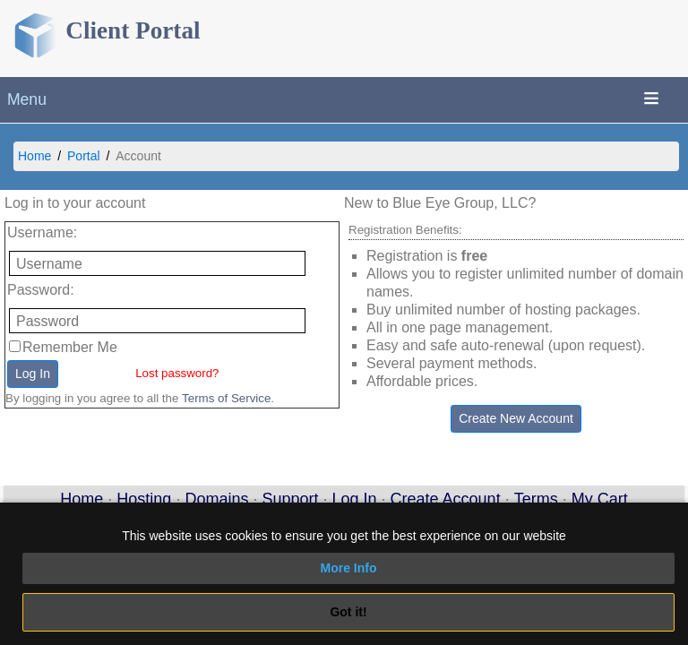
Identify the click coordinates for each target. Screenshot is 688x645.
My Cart (600, 499)
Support (290, 499)
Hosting (143, 499)
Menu (27, 99)
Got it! (348, 612)
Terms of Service (226, 398)
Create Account (446, 499)
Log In (32, 373)
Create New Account (516, 418)
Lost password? (177, 373)
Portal (83, 156)
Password (38, 289)
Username (40, 232)
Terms (536, 499)
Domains (216, 499)
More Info (349, 568)
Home (34, 156)
